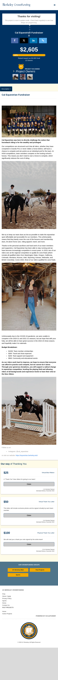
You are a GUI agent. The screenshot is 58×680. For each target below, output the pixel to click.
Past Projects (40, 602)
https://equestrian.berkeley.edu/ (27, 488)
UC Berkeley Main (18, 602)
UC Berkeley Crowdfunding (13, 622)
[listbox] (29, 51)
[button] (4, 52)
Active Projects (7, 646)
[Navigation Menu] (54, 5)
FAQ (3, 626)
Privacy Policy (6, 631)
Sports (18, 607)
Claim (29, 516)
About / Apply (6, 628)
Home (4, 635)
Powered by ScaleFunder (46, 648)
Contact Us (6, 637)
